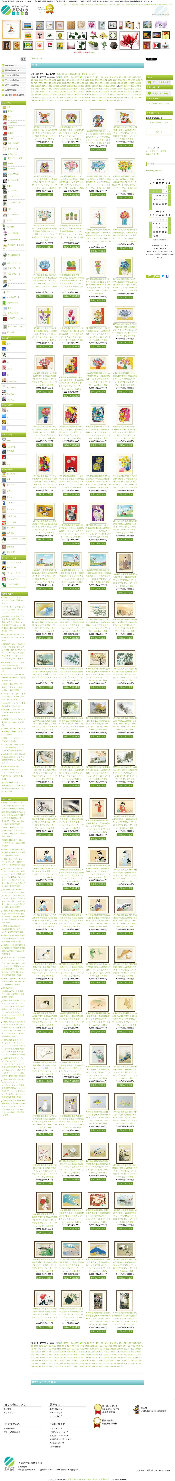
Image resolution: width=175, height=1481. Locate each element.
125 (82, 86)
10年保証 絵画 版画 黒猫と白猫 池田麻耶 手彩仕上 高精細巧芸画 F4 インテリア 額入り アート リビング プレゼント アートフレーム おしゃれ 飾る (71, 531)
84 (63, 83)
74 (37, 83)
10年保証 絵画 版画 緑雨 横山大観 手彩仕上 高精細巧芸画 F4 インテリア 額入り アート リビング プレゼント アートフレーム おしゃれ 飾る (71, 674)
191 (96, 92)
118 (57, 86)
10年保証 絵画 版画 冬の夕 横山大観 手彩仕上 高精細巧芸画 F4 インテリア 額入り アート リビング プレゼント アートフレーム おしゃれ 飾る (71, 625)
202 (136, 92)
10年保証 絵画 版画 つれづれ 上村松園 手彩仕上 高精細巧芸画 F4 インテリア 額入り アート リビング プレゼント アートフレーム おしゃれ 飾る (44, 871)
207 (43, 95)
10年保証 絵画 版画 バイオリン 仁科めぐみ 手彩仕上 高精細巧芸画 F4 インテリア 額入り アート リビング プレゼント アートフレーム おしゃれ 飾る (44, 482)
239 (47, 98)
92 (83, 83)
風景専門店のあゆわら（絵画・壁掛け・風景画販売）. (89, 1479)
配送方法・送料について (117, 4)
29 (35, 80)
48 (83, 80)
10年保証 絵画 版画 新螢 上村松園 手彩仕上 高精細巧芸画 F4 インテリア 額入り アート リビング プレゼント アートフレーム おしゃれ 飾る (71, 921)
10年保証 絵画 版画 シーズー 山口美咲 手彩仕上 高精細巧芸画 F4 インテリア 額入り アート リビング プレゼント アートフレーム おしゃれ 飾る (71, 133)
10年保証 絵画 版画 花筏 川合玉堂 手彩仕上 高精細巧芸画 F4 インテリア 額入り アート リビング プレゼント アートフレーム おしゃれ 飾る (44, 773)
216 (75, 95)
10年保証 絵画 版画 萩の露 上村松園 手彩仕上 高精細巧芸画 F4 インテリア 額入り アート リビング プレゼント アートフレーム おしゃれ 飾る (98, 921)
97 (96, 83)
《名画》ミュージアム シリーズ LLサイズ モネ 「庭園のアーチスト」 (13, 600)
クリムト (8, 497)
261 (125, 98)
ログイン (159, 132)
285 (100, 100)
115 (47, 86)
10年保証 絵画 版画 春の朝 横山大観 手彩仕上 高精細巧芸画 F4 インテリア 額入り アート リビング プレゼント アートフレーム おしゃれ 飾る (98, 674)
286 (104, 100)
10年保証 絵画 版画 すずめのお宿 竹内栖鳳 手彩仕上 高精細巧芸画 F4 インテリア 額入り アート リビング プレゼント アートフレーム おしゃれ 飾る (125, 1019)
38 (58, 80)
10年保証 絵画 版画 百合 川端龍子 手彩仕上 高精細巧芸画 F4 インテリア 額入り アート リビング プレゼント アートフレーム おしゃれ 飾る (124, 1265)
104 (118, 83)
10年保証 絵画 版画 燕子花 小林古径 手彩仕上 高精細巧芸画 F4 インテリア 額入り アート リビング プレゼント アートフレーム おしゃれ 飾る (124, 1171)
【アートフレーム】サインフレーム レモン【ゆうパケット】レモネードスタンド (13, 610)
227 (114, 95)
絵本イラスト (11, 149)
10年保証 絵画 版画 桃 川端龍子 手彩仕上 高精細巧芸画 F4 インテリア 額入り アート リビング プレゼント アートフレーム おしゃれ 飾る (71, 1314)
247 (75, 98)
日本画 (8, 138)
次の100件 (76, 77)
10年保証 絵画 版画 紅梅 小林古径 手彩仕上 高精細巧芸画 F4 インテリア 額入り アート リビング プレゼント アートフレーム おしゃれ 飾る (44, 1171)
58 (109, 80)
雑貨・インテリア (11, 263)
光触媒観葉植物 (12, 255)
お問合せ (75, 4)
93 (86, 83)
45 (75, 80)
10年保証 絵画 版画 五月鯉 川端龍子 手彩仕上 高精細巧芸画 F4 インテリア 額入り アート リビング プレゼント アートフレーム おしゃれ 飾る (44, 1265)
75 (40, 83)
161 (100, 89)
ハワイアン (9, 447)
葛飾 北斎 (8, 552)
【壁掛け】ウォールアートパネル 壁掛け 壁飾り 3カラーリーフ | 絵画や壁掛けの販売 (13, 981)
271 (50, 100)
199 (125, 92)
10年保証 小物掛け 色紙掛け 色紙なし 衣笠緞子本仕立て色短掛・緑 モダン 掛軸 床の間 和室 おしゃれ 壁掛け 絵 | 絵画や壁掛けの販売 (13, 916)
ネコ (6, 465)
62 (119, 80)
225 (107, 95)
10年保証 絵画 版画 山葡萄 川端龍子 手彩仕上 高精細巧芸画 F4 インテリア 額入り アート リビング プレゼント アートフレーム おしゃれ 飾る (98, 1216)
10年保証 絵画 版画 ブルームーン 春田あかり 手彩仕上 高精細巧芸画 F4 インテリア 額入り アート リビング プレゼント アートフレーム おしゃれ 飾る (98, 182)
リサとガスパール (11, 562)
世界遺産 (8, 451)
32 (42, 80)
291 (121, 100)
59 (111, 80)
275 (64, 100)
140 (136, 86)
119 (61, 86)
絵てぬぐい (10, 154)
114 (43, 86)
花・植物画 (10, 122)
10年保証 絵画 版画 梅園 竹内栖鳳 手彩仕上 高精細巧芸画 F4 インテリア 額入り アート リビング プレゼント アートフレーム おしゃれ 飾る (44, 1068)
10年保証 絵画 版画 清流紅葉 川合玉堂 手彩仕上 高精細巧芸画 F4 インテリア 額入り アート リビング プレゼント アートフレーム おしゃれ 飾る (98, 773)
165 (114, 89)
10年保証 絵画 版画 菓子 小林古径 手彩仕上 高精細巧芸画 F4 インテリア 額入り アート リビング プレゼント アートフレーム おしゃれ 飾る (124, 1117)
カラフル (8, 394)
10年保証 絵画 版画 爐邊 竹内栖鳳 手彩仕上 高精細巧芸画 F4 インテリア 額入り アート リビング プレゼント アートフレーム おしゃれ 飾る (44, 970)
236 (36, 98)
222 (96, 95)
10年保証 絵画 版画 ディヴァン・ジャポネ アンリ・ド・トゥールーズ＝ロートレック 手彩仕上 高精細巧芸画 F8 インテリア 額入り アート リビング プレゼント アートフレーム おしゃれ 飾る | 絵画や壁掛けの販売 (13, 1067)
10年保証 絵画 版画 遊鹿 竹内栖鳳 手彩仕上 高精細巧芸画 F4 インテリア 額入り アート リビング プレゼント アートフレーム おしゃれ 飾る (98, 1019)
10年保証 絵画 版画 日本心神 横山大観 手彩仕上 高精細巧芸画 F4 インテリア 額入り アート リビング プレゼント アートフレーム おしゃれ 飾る (125, 625)
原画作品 (9, 168)
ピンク (7, 369)
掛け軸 (7, 220)
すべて (40, 58)
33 (45, 80)
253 (96, 98)
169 (129, 89)
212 (61, 95)
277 (71, 100)
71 (142, 80)
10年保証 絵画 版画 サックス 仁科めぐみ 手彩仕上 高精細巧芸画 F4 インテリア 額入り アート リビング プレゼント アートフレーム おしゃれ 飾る (125, 432)
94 (88, 83)
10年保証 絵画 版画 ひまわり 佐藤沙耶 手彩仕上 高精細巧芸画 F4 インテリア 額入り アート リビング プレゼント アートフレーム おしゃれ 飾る (98, 334)
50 (88, 80)
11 (100, 77)
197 (118, 92)
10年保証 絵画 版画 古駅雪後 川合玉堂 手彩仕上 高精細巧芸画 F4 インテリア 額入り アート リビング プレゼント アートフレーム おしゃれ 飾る (44, 822)
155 (79, 89)
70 (139, 80)
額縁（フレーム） (12, 274)
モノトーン (9, 388)
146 (47, 89)
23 (130, 77)
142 (32, 89)
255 (104, 98)
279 (79, 100)
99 (101, 83)
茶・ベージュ (10, 381)
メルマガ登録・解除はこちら (158, 103)
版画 (7, 308)
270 (47, 100)
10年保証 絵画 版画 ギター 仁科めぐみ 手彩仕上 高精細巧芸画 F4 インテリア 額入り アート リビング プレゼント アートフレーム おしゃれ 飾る (71, 432)
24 (133, 77)
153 (71, 89)
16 (112, 77)
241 (54, 98)
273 (57, 100)
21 (125, 77)
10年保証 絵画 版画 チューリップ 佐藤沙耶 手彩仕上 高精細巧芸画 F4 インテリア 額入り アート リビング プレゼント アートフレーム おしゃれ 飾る (44, 432)
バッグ (8, 280)
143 (36, 89)
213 (64, 95)
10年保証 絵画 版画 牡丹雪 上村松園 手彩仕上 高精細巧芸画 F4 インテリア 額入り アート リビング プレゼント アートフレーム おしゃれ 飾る (124, 921)
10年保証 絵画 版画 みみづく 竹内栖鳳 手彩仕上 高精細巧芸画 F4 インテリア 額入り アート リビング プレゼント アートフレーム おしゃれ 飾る (71, 1068)
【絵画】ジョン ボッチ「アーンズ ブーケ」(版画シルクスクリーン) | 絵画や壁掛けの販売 (13, 805)
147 (50, 89)
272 (54, 100)
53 (96, 80)
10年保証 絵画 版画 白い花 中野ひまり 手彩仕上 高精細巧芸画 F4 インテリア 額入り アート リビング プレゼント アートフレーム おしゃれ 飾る (71, 482)
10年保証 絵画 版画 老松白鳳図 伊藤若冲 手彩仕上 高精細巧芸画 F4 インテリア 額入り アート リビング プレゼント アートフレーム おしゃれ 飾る (125, 1318)
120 (64, 86)
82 (58, 83)
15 (110, 77)
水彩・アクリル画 (12, 158)
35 (50, 80)
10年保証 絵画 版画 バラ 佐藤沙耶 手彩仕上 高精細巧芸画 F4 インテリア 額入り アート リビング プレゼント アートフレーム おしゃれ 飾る (44, 379)
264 (136, 98)
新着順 (84, 74)
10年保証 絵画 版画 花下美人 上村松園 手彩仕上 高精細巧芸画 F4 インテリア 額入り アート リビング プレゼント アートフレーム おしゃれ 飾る (44, 921)
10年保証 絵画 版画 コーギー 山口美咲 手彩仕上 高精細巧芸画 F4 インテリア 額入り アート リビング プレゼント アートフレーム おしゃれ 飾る (44, 133)
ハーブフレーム (12, 196)
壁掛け (7, 186)
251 (89, 98)
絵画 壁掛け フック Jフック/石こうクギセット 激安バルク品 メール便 (13, 712)
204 (32, 95)
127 (89, 86)
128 (93, 86)
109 (136, 83)
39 (60, 80)
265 (139, 98)
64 (124, 80)
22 (128, 77)
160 (96, 89)
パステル (8, 400)
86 (68, 83)
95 (91, 83)
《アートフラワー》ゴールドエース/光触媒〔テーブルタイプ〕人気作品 (13, 731)
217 (79, 95)
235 (32, 98)
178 (50, 92)
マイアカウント (66, 4)
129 (96, 86)
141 (139, 86)
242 (57, 98)
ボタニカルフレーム (13, 326)
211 (57, 95)
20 (122, 77)
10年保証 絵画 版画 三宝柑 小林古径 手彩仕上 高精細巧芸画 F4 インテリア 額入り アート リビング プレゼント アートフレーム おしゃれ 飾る (98, 1117)
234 (139, 95)
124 (79, 86)
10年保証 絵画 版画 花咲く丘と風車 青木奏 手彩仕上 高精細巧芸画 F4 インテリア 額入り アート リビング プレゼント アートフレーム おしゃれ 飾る (98, 576)
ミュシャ (8, 509)
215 (71, 95)
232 (132, 95)
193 (104, 92)
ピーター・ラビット (12, 573)
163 (107, 89)
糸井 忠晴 (8, 527)
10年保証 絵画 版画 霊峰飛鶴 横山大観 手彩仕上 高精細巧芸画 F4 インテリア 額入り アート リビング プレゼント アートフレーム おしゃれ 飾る (44, 625)
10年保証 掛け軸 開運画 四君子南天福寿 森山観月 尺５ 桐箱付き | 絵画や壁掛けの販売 (13, 852)
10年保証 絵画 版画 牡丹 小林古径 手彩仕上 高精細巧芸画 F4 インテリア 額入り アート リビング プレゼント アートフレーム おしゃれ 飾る (71, 1167)
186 (79, 92)
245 (68, 98)
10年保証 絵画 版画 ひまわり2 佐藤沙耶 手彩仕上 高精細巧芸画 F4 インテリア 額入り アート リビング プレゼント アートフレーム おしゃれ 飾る (71, 383)
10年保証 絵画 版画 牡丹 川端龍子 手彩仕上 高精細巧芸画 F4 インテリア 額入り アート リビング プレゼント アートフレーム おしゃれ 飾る (44, 1314)
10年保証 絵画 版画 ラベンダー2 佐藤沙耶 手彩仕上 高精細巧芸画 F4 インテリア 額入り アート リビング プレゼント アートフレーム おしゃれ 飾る (44, 334)
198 (121, 92)
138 (129, 86)
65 (126, 80)
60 (114, 80)
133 (111, 86)
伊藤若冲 (8, 547)
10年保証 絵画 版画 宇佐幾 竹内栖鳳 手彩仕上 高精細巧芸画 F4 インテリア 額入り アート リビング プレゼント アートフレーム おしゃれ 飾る (44, 1019)
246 (71, 98)
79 (50, 83)
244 (64, 98)
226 (111, 95)
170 (132, 89)
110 (139, 83)
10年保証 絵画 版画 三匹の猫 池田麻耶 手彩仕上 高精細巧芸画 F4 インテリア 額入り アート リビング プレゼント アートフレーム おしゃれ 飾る (44, 527)
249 (82, 98)
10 (97, 77)
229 (121, 95)
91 (81, 83)
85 (65, 83)
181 (61, 92)
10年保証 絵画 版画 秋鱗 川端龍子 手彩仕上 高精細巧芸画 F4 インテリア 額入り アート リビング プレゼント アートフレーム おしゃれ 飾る (124, 1216)
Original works (10, 303)
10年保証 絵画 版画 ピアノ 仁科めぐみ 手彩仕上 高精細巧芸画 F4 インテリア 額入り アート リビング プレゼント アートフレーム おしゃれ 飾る (98, 432)
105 (121, 83)
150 (61, 89)
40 (63, 80)
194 (107, 92)
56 (103, 80)
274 (61, 100)
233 (136, 95)
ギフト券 (8, 332)
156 (82, 89)
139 (132, 86)
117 (54, 86)
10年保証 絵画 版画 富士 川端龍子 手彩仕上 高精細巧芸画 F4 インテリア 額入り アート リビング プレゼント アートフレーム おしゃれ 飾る (98, 1265)
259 (118, 98)
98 (98, 83)
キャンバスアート (12, 180)
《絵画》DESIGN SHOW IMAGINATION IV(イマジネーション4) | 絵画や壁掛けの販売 (13, 929)
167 (121, 89)
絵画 (6, 107)
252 (93, 98)
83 (60, 83)
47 (81, 80)
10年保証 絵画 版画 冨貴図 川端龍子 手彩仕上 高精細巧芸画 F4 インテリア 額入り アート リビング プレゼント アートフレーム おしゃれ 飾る (44, 1220)
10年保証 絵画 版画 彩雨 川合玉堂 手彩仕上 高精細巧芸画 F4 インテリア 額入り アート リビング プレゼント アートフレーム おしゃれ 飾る (98, 724)
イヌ (6, 459)
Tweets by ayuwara (154, 171)
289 (114, 100)
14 (107, 77)
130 (100, 86)
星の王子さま (11, 313)
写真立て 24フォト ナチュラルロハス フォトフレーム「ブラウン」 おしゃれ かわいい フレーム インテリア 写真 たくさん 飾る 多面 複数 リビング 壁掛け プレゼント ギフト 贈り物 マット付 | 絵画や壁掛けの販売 (13, 966)
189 (89, 92)
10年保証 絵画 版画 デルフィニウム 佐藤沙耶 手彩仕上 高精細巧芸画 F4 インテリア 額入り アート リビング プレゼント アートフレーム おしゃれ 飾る (125, 285)
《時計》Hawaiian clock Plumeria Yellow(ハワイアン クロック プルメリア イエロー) (13, 769)
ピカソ (7, 491)
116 (50, 86)
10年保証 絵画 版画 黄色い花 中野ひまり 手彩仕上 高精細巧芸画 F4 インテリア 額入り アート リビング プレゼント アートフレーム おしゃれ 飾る (98, 482)
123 (75, 86)
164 (111, 89)
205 (36, 95)
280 (82, 100)
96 (93, 83)
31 (40, 80)
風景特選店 (154, 4)
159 (93, 89)
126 (86, 86)
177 (47, 92)
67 (131, 80)
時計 (7, 209)
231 (129, 95)
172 (139, 89)
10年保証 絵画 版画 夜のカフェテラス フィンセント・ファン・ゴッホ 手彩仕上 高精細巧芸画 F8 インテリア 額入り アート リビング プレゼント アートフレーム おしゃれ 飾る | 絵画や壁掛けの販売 (13, 1009)
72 (32, 83)
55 (101, 80)
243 (61, 98)
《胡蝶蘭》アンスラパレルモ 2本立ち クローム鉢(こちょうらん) (13, 722)
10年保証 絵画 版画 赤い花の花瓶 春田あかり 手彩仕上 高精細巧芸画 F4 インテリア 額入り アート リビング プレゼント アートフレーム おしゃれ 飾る (125, 235)
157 (86, 89)
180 (57, 92)
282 (89, 100)
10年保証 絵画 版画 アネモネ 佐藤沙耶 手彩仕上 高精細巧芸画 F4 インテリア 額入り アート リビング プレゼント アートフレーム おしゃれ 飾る (98, 379)
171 (136, 89)
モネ (6, 479)
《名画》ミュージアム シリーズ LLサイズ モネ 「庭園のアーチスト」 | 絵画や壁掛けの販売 (13, 862)
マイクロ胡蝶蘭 (12, 239)
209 (50, 95)
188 (86, 92)
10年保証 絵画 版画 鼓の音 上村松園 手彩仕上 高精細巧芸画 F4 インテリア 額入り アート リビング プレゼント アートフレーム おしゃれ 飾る (124, 822)
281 (86, 100)
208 (47, 95)
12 (102, 77)
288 (111, 100)
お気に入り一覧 (152, 154)
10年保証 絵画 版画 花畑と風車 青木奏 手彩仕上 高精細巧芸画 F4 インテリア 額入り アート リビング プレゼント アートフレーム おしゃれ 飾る (44, 576)
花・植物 (8, 227)
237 (39, 98)
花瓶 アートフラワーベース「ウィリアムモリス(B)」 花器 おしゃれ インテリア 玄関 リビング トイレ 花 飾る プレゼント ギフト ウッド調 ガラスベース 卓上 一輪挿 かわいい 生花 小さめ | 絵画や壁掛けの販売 (13, 877)
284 (96, 100)
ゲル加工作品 (11, 174)
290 (118, 100)
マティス (8, 502)
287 (107, 100)
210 (54, 95)
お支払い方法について (101, 4)
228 (118, 95)
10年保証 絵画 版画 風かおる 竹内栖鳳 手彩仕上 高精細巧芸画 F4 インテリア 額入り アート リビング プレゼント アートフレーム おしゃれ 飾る (98, 970)
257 (111, 98)
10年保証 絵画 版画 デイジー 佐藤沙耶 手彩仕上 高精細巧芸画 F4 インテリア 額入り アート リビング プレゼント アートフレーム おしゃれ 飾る (125, 379)
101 (107, 83)
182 (64, 92)
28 (32, 80)
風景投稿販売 (163, 4)
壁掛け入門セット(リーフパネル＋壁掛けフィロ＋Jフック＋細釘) (13, 637)
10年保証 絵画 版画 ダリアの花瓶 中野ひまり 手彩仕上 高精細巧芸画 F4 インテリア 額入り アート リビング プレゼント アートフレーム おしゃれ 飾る (125, 482)
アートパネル (11, 214)
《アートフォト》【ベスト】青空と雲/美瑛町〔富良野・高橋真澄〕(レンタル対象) (13, 696)
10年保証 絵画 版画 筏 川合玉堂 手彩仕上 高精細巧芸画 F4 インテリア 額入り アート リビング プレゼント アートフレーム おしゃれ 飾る (71, 724)
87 (70, 83)
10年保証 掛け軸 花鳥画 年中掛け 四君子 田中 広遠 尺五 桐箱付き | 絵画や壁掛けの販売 (13, 938)
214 (68, 95)
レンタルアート (11, 297)
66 (129, 80)
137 (125, 86)
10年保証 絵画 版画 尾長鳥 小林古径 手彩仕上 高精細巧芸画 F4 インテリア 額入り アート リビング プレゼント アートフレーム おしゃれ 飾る (98, 1167)
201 (132, 92)
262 (129, 98)
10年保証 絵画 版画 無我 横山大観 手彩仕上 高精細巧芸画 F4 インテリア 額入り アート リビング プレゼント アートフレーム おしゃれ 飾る (124, 580)
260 (121, 98)
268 (39, 100)
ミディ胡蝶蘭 (11, 233)
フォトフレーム (12, 268)
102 (111, 83)
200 (129, 92)
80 (52, 83)
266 (32, 100)
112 (36, 86)
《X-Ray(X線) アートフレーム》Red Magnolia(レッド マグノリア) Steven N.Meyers (13, 747)
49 (86, 80)
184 (71, 92)
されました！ (87, 52)
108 (132, 83)
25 (135, 77)
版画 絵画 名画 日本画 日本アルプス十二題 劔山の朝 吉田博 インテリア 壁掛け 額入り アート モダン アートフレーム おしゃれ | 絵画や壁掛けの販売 (13, 818)
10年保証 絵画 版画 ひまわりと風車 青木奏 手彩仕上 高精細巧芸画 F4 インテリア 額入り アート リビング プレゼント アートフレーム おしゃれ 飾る (71, 576)
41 (65, 80)
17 (115, 77)
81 (55, 83)
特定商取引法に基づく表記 (134, 4)
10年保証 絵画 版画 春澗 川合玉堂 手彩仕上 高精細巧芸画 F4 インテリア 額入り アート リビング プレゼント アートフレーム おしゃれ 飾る (44, 724)
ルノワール (9, 516)
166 (118, 89)
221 (93, 95)
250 (86, 98)
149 (57, 89)
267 (36, 100)
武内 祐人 (8, 533)
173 (32, 92)
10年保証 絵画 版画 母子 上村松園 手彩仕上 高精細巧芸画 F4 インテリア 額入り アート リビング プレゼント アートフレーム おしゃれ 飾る (124, 875)
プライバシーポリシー (86, 4)
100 (104, 83)
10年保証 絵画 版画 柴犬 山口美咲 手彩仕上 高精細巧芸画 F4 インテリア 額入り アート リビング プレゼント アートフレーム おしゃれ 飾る (124, 133)
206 (39, 95)
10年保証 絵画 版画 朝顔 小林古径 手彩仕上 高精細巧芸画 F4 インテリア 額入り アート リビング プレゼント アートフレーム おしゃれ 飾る (124, 1072)
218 (82, 95)
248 (79, 98)
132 (107, 86)
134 (114, 86)
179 (54, 92)
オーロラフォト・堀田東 (156, 151)
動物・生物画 (11, 143)
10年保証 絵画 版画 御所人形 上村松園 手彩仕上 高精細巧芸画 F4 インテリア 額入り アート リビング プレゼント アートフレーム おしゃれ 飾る (98, 871)
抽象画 (8, 133)
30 (37, 80)
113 (39, 86)
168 (125, 89)
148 (54, 89)
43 (70, 80)
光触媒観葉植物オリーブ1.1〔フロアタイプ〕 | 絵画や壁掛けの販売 (13, 843)
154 (75, 89)
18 (117, 77)
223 (100, 95)
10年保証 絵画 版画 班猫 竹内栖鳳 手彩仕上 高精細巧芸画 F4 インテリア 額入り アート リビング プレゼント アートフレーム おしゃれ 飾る (71, 970)
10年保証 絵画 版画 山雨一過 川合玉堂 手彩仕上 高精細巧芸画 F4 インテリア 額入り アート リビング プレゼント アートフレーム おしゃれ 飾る (71, 773)
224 (104, 95)
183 (68, 92)
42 (68, 80)
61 (116, 80)
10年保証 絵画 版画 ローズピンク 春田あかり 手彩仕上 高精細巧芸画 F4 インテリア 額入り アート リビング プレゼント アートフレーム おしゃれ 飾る (71, 182)
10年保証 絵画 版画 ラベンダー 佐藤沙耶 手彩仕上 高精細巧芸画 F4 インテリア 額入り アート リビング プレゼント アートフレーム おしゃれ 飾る (125, 330)
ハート (7, 441)
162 (104, 89)
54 (98, 80)
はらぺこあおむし (11, 584)
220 (89, 95)
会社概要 (147, 4)
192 (100, 92)
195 (111, 92)
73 (35, 83)
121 (68, 86)
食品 (6, 292)
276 (68, 100)
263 (132, 98)
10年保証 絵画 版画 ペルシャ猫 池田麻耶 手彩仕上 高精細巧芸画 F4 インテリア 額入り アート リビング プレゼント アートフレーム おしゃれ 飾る (98, 531)
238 (43, 98)
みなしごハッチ (11, 579)
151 (64, 89)
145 (43, 89)
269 (43, 100)
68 (134, 80)
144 (39, 89)
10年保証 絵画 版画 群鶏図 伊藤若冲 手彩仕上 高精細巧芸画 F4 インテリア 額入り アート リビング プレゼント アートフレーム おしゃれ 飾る (98, 1318)
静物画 (8, 128)
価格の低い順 (62, 74)
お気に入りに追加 (44, 145)
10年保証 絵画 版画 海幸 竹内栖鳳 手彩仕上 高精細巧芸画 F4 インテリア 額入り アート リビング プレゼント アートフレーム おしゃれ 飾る (124, 970)
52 (93, 80)
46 (78, 80)
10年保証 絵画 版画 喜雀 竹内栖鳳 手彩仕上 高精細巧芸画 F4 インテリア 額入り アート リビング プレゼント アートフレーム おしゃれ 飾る (71, 1019)
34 (47, 80)
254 (100, 98)
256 (107, 98)
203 (139, 92)
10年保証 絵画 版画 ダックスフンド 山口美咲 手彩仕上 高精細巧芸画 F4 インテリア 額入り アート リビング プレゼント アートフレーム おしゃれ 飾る (98, 137)
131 (104, 86)
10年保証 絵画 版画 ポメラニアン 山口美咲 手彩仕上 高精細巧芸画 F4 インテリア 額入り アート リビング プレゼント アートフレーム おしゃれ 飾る (44, 182)
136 (121, 86)
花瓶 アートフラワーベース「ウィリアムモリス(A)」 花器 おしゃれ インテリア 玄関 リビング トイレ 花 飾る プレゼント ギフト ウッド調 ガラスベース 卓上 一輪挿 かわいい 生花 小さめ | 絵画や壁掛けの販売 (13, 898)
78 (47, 83)
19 (120, 77)
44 (73, 80)
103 (114, 83)
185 (75, 92)
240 (50, 98)
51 (91, 80)
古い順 (91, 74)
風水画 (8, 163)
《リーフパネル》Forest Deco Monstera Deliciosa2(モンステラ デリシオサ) (14, 677)
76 (42, 83)
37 (55, 80)
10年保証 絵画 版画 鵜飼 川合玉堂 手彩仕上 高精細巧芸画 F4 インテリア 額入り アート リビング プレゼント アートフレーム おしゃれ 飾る (71, 822)
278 (75, 100)
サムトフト (9, 485)
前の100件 (63, 77)
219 (86, 95)
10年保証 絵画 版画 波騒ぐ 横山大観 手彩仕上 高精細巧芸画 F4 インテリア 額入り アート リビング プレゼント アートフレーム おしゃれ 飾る (124, 674)
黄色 (6, 344)
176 (43, 92)
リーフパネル (11, 191)
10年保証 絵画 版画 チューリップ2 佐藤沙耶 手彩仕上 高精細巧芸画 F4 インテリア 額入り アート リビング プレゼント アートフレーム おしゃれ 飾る (71, 334)
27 (140, 77)
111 (32, 86)
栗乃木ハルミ (10, 474)
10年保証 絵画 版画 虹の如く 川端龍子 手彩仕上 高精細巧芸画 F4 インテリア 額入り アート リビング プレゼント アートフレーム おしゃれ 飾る (71, 1216)
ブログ (170, 4)
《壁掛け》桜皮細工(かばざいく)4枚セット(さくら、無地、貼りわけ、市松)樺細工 (13, 687)
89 (75, 83)
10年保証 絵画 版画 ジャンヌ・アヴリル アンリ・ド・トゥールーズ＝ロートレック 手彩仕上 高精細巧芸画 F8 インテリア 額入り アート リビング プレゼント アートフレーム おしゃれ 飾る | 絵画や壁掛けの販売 (13, 1088)
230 (125, 95)
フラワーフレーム (12, 202)
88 (73, 83)
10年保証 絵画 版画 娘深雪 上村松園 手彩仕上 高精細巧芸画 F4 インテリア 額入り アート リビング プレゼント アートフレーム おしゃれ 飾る (71, 875)
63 (121, 80)
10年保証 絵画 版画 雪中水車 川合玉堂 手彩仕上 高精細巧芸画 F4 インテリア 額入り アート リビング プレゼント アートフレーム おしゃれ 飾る (125, 773)
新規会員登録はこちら (159, 122)
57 (106, 80)
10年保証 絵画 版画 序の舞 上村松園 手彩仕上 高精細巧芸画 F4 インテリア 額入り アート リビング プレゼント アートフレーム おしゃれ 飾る (98, 826)
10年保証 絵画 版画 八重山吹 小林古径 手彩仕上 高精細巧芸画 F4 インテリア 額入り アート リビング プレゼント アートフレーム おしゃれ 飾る (71, 1122)
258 (114, 98)
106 (125, 83)
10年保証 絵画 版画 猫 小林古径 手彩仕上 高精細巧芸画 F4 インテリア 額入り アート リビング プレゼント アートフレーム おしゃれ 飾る (44, 1122)
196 (114, 92)
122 (71, 86)
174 (36, 92)
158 (89, 89)
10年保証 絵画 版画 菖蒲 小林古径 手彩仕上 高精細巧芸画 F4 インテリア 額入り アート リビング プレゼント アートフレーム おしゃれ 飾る (98, 1072)
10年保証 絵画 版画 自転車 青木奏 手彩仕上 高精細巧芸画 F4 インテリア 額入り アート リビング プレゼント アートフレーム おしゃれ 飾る (124, 527)
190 (93, 92)
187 (82, 92)
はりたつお (9, 522)
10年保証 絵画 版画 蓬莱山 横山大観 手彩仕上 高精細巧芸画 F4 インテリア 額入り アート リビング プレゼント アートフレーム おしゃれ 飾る (44, 674)
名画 (7, 117)
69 (137, 80)
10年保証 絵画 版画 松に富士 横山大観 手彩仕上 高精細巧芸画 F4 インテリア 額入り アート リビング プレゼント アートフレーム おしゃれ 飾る (98, 625)
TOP (33, 58)
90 (78, 83)
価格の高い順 (74, 74)
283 (93, 100)
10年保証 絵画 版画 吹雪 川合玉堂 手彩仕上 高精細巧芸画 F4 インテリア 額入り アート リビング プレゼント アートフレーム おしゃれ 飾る (124, 724)
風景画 (8, 111)
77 (45, 83)
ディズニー (9, 568)
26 (138, 77)
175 (39, 92)
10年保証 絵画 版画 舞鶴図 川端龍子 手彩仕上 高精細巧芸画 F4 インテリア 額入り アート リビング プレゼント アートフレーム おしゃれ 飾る (71, 1265)
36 (52, 80)
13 (105, 77)
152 (68, 89)
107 (129, 83)
